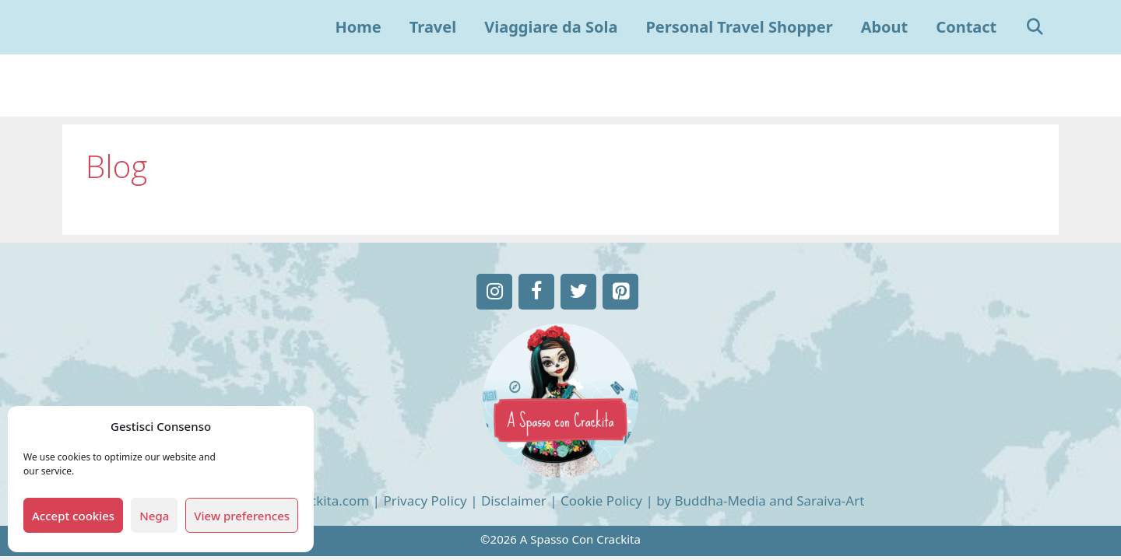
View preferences (242, 515)
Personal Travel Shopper (738, 26)
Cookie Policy (601, 500)
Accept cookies (73, 515)
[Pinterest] (620, 292)
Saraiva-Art (830, 500)
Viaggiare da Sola (550, 26)
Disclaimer (513, 500)
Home (358, 26)
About (884, 26)
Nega (154, 515)
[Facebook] (536, 292)
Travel (432, 26)
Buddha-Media (719, 500)
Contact (966, 26)
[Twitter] (578, 292)
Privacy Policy (424, 500)
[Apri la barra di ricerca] (1034, 27)
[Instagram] (494, 292)
